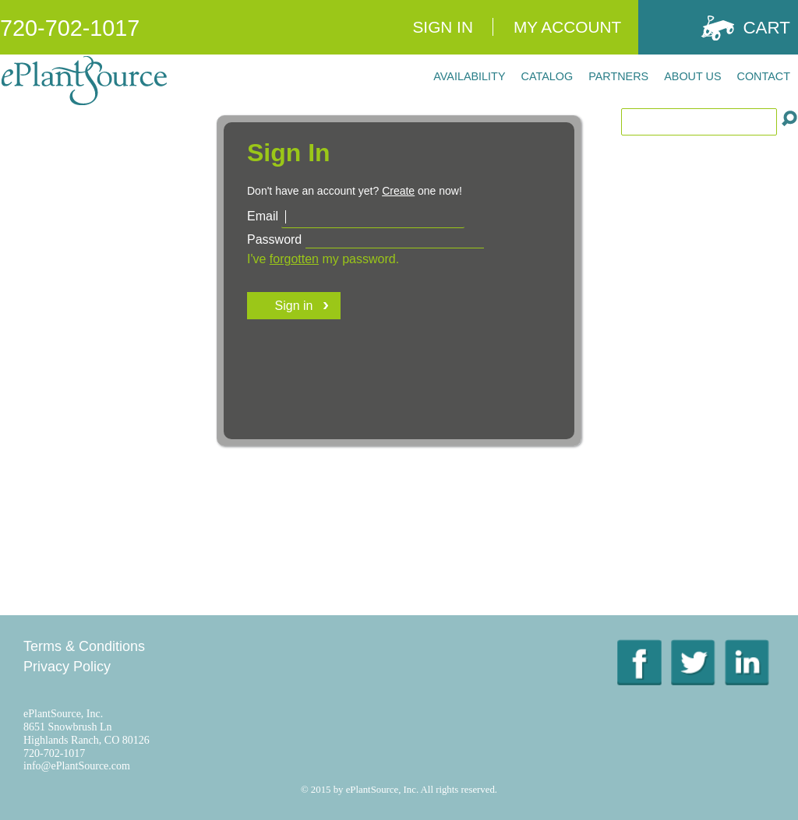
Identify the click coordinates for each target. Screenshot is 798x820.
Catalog (547, 76)
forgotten (294, 259)
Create (398, 191)
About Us (692, 76)
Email (262, 216)
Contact (763, 76)
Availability (469, 76)
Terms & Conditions (84, 646)
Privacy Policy (67, 666)
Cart (766, 27)
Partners (618, 76)
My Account (567, 27)
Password (274, 239)
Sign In (442, 27)
